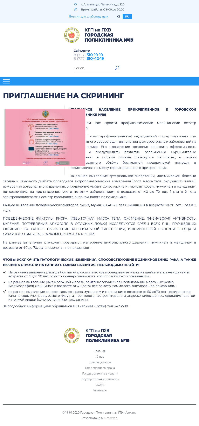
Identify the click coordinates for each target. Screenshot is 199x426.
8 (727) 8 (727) (89, 57)
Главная (100, 351)
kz (118, 16)
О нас (100, 356)
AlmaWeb (110, 418)
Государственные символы (100, 379)
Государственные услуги (100, 373)
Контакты (100, 390)
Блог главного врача (100, 368)
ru (127, 16)
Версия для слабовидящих (88, 16)
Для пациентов (100, 362)
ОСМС (100, 385)
